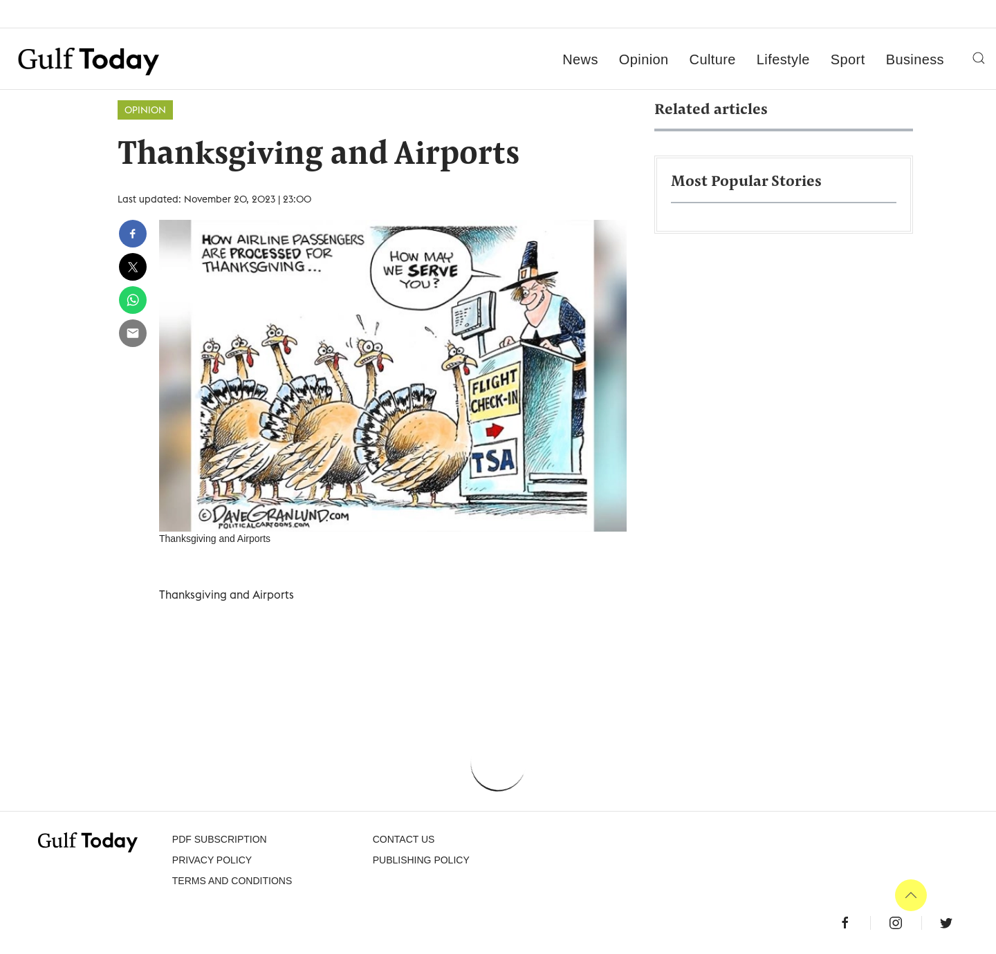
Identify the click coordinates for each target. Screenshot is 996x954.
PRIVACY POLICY (212, 860)
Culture (713, 59)
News (580, 59)
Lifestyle (783, 59)
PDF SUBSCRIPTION (219, 839)
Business (915, 59)
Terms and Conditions (232, 880)
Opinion (644, 59)
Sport (848, 59)
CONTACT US (404, 839)
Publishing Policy (421, 860)
